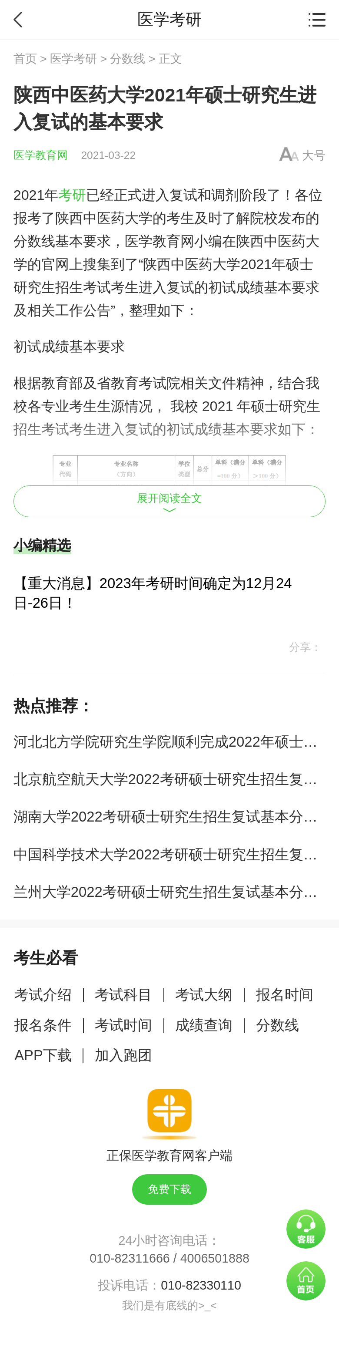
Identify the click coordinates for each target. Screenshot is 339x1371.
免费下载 (169, 1189)
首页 (25, 58)
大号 (314, 155)
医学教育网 (40, 155)
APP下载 (43, 1055)
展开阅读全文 (169, 502)
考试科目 (123, 995)
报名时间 (284, 995)
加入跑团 (123, 1055)
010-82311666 (130, 1258)
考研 (72, 195)
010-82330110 (201, 1285)
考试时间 (123, 1025)
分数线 (127, 58)
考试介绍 (43, 995)
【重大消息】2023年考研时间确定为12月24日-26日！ (152, 593)
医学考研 (73, 58)
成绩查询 (204, 1025)
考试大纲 (204, 995)
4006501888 (214, 1258)
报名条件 (43, 1025)
